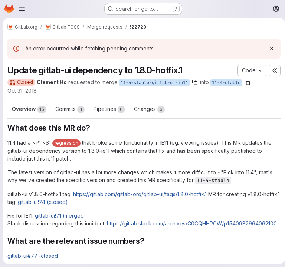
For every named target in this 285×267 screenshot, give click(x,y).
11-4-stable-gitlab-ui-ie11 (154, 83)
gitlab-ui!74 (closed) (61, 202)
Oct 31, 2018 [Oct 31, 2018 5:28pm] (22, 91)
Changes (149, 109)
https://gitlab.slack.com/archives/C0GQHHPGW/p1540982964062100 (192, 223)
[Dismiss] (268, 48)
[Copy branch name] (194, 82)
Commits (70, 109)
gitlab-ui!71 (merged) (60, 215)
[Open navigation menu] (22, 9)
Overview (29, 109)
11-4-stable (226, 83)
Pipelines (109, 109)
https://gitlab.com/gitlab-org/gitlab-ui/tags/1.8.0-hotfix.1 (140, 194)
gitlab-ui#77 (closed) (33, 256)
